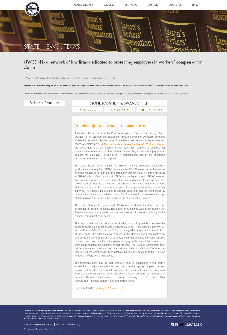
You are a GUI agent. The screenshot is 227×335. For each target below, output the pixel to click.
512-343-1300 (122, 110)
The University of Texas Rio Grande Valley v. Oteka (134, 144)
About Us (109, 4)
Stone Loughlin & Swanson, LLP (108, 288)
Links (195, 4)
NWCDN (32, 8)
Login (79, 325)
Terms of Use (59, 324)
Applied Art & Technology (57, 329)
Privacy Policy (70, 324)
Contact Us (175, 4)
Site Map (50, 324)
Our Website (89, 110)
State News (131, 4)
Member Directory (83, 4)
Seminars (153, 4)
